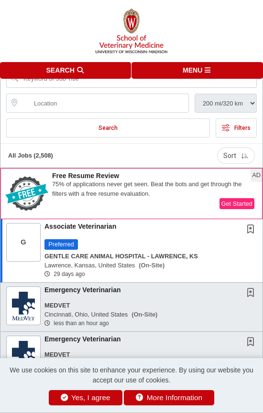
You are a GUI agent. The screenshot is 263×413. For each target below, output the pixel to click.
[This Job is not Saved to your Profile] (252, 230)
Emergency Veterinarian (82, 290)
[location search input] (104, 103)
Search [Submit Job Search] (108, 128)
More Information (169, 397)
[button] (197, 70)
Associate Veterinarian (80, 226)
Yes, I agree (85, 397)
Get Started (236, 203)
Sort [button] (236, 155)
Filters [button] (236, 128)
